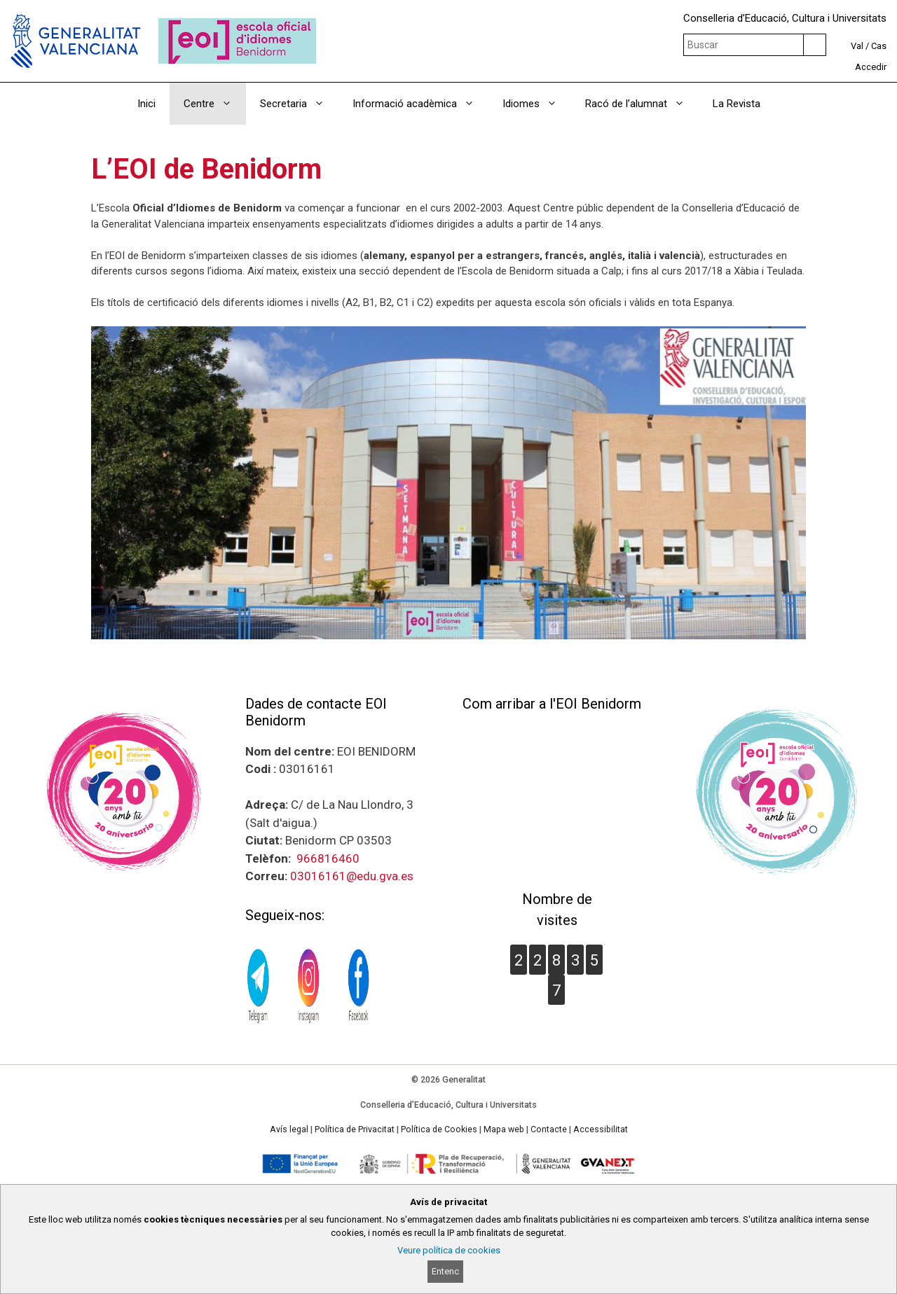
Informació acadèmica (420, 104)
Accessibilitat (600, 1129)
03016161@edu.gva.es (351, 876)
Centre (215, 104)
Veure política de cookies (448, 1250)
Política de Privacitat (355, 1129)
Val (857, 46)
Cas (878, 46)
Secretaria (299, 104)
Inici (146, 103)
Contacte (548, 1129)
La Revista (736, 103)
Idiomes (536, 104)
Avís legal (289, 1129)
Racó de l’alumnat (642, 104)
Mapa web (504, 1129)
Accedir (870, 67)
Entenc (445, 1271)
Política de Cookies (439, 1129)
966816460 (328, 858)
